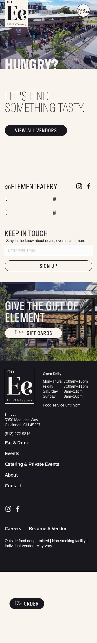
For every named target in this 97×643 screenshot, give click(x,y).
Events (12, 525)
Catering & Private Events (32, 536)
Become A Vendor (48, 600)
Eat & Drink (17, 514)
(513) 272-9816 (17, 505)
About (11, 546)
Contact (13, 557)
